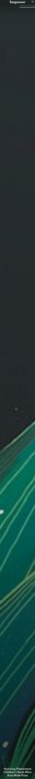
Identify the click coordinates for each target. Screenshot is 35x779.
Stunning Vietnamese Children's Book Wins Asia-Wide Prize (17, 772)
